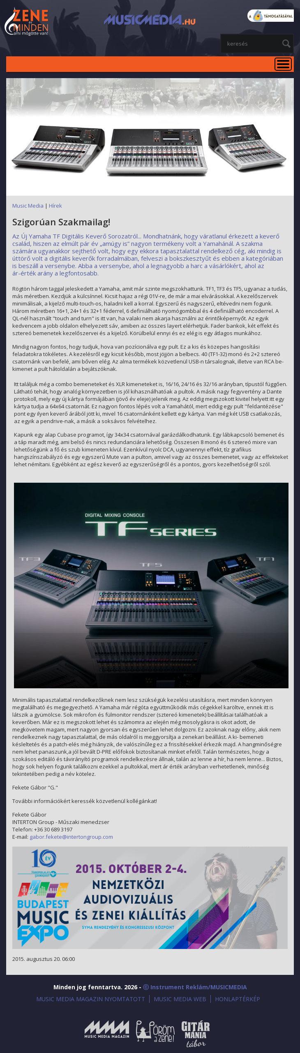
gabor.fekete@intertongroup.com (71, 836)
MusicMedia (27, 22)
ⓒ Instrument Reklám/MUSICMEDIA (195, 987)
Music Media (28, 205)
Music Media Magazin (107, 1034)
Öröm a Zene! (155, 1034)
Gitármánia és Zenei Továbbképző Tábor (196, 1034)
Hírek (55, 205)
